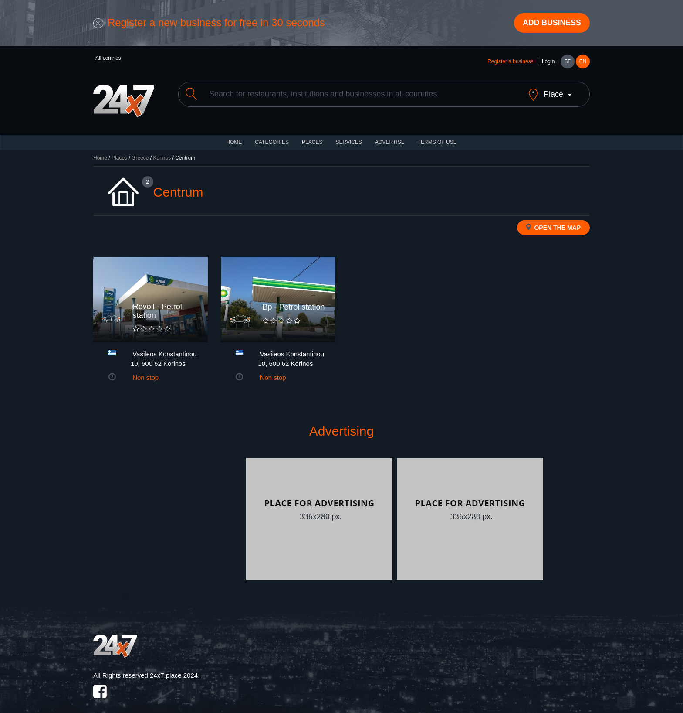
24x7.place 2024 (174, 668)
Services (348, 135)
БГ (567, 62)
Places (312, 135)
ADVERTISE (390, 135)
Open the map (553, 220)
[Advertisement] (168, 512)
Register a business (510, 62)
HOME (234, 135)
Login (548, 62)
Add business (551, 23)
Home (100, 151)
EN (583, 62)
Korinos (162, 151)
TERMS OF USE (437, 135)
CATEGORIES (272, 135)
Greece (140, 151)
